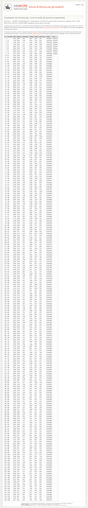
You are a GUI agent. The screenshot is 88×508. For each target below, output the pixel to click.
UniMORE (77, 4)
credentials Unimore (36, 33)
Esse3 (82, 4)
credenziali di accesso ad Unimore (52, 27)
